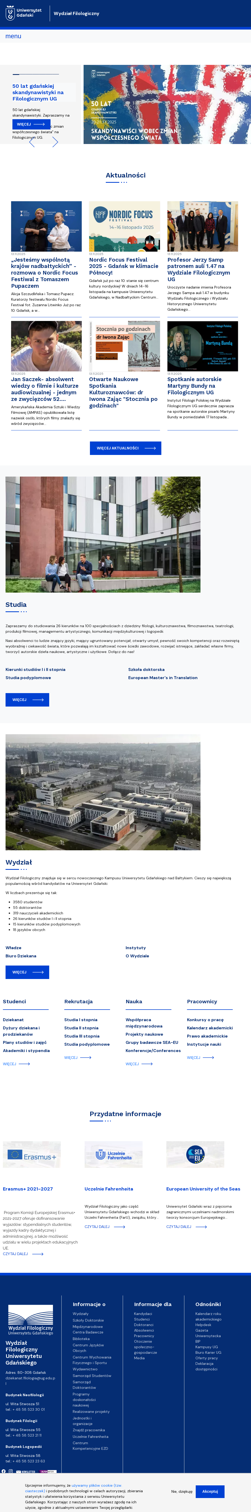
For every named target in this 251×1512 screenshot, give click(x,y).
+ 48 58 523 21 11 (27, 1435)
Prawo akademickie (207, 1036)
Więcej (24, 124)
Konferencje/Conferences (153, 1050)
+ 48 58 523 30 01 (29, 1409)
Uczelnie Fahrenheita (109, 1189)
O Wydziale (137, 956)
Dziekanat (13, 1020)
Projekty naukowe (144, 1034)
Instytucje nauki (204, 1044)
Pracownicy (202, 1001)
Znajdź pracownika (89, 1430)
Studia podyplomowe (28, 677)
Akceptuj (210, 1493)
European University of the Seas (203, 1189)
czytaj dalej (15, 1253)
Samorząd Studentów (92, 1375)
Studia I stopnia (80, 1020)
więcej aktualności (118, 448)
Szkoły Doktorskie (88, 1320)
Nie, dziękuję (182, 1493)
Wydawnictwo (85, 1369)
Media (139, 1358)
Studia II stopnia (81, 1028)
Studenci (14, 1001)
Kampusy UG (206, 1347)
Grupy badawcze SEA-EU (152, 1042)
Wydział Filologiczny (76, 13)
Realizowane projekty (91, 1411)
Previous (34, 142)
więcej (19, 699)
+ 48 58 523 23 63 (29, 1461)
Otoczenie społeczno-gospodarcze (145, 1347)
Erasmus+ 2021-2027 (28, 1189)
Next (53, 142)
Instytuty (136, 948)
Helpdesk (203, 1324)
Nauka (134, 1001)
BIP (197, 1341)
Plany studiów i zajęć (25, 1042)
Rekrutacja (78, 1001)
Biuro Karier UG (208, 1352)
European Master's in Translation (163, 677)
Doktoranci (143, 1324)
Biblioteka (81, 1338)
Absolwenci (144, 1330)
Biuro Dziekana (21, 956)
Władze (13, 948)
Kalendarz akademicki (210, 1028)
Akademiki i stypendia (26, 1050)
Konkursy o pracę (205, 1020)
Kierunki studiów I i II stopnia (35, 669)
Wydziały (81, 1313)
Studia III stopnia (81, 1036)
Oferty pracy (206, 1358)
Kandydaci (143, 1313)
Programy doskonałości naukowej (84, 1400)
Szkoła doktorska (146, 669)
